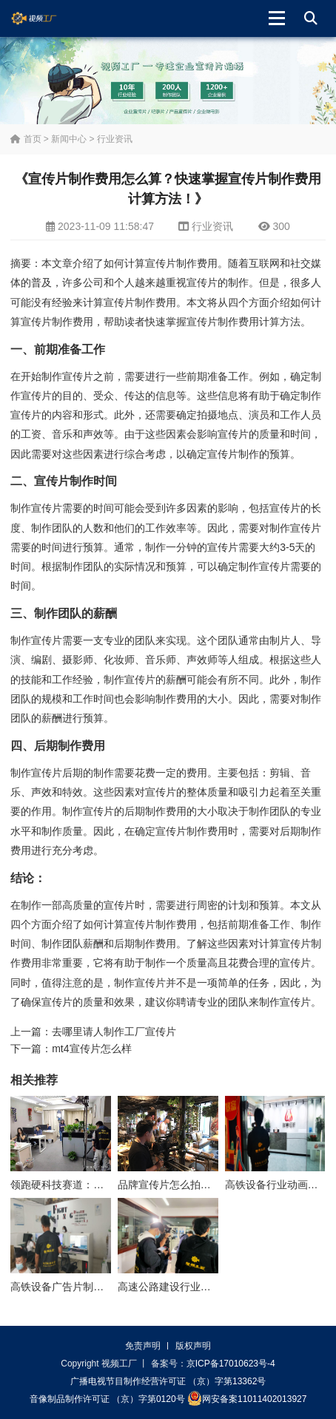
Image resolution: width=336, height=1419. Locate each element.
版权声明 (193, 1346)
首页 (25, 139)
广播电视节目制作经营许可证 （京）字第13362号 (168, 1381)
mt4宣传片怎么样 (91, 1048)
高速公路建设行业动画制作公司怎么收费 (211, 1287)
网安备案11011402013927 (246, 1398)
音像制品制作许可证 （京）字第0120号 (107, 1399)
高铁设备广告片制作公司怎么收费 (88, 1287)
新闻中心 (69, 139)
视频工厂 (45, 18)
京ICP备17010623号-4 (231, 1363)
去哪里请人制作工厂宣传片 (114, 1031)
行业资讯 (114, 139)
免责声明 (143, 1346)
